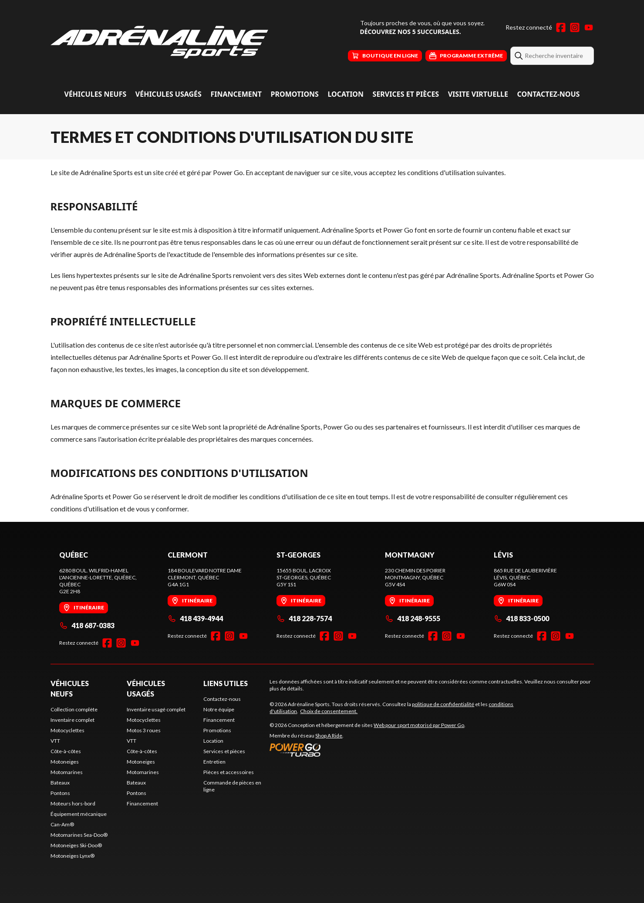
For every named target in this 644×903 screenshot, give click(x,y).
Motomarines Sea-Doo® (79, 835)
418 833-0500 (521, 618)
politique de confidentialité (443, 704)
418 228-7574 (304, 618)
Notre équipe (218, 709)
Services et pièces (406, 94)
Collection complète (74, 709)
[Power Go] (367, 750)
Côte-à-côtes (66, 751)
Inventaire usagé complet (156, 709)
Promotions (295, 94)
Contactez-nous (548, 94)
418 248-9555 (412, 618)
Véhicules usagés (168, 94)
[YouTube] (588, 27)
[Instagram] (575, 27)
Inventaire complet (72, 720)
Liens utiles (225, 683)
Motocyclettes (67, 730)
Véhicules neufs (95, 94)
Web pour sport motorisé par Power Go (419, 725)
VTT (55, 740)
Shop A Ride (328, 735)
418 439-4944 (195, 618)
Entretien (214, 761)
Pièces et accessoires (228, 772)
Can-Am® (62, 824)
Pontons (60, 793)
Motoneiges (65, 761)
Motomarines (67, 772)
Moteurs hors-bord (73, 803)
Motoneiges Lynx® (72, 855)
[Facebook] (561, 27)
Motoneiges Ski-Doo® (76, 845)
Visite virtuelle (478, 94)
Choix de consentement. (328, 711)
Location (345, 94)
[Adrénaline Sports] (159, 42)
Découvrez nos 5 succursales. (410, 31)
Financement (236, 94)
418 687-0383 (87, 625)
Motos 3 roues (144, 730)
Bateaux (60, 782)
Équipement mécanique (79, 814)
